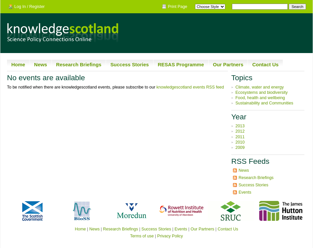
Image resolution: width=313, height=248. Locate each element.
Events (245, 192)
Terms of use (142, 236)
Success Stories (129, 64)
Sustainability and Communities (264, 103)
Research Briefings (78, 64)
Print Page (177, 6)
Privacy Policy (170, 236)
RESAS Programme (181, 64)
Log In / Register (29, 6)
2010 (240, 142)
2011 (240, 137)
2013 (240, 126)
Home (18, 64)
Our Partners (228, 64)
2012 (240, 131)
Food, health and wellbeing (260, 97)
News (40, 64)
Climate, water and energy (259, 87)
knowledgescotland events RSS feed (190, 87)
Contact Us (265, 64)
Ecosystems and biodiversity (261, 92)
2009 (240, 147)
